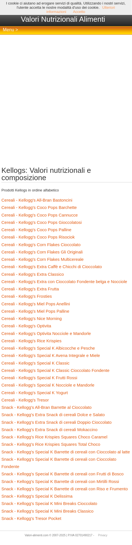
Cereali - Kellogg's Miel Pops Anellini (35, 303)
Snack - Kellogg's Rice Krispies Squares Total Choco (50, 444)
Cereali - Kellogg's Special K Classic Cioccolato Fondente (55, 370)
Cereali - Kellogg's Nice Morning (31, 318)
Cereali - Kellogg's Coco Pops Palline (36, 229)
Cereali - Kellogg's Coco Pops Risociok (38, 237)
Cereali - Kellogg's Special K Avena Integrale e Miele (50, 355)
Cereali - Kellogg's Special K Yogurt (34, 392)
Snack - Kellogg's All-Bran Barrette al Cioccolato (46, 407)
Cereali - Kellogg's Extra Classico (32, 274)
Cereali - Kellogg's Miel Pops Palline (35, 311)
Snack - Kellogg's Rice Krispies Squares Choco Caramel (54, 436)
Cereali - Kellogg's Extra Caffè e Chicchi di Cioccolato (51, 266)
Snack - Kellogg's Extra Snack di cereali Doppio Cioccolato (56, 422)
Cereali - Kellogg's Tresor (25, 400)
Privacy (102, 535)
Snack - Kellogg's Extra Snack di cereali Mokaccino (49, 429)
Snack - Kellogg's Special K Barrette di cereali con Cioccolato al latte (65, 451)
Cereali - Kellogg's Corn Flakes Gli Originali (42, 252)
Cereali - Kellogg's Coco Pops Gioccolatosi (41, 222)
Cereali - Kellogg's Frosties (26, 296)
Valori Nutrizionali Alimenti (63, 19)
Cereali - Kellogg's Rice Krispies (31, 340)
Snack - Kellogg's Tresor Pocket (31, 518)
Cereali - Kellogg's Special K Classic (35, 363)
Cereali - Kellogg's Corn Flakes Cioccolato (40, 244)
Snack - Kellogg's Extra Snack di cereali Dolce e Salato (53, 414)
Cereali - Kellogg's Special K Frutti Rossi (39, 377)
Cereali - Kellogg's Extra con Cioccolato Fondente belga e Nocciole (64, 281)
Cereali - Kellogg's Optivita (26, 325)
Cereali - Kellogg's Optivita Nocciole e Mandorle (46, 333)
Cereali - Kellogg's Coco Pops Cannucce (39, 215)
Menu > (10, 29)
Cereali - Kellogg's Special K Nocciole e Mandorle (47, 385)
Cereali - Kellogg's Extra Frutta (30, 288)
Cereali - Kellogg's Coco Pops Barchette (39, 207)
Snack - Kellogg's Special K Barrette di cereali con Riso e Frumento (64, 488)
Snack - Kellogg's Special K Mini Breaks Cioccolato (49, 503)
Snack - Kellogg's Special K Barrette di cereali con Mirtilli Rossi (60, 481)
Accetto (79, 12)
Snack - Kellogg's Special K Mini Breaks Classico (47, 511)
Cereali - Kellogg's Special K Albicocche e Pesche (48, 348)
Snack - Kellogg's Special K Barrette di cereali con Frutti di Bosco (62, 473)
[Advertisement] (66, 101)
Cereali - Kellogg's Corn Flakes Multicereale (42, 259)
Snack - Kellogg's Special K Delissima (36, 496)
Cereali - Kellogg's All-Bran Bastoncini (36, 200)
